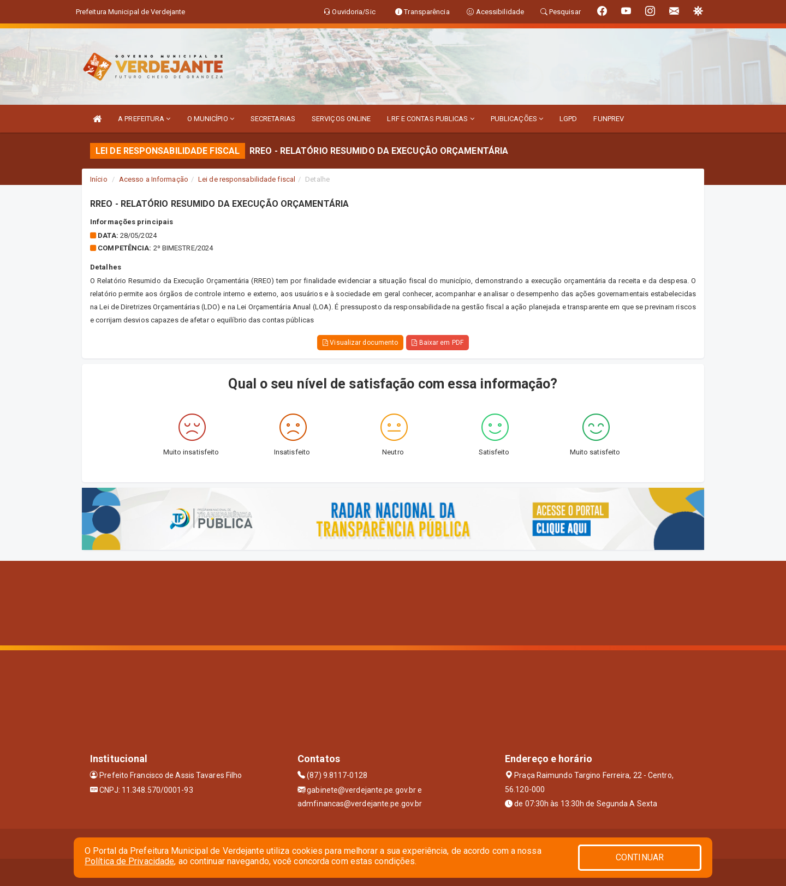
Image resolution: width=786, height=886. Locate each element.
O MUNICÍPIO (210, 119)
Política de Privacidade (129, 861)
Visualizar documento (360, 342)
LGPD (568, 119)
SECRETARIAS (273, 119)
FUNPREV (608, 119)
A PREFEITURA (144, 119)
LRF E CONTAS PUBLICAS (430, 119)
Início (99, 179)
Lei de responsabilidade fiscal (246, 179)
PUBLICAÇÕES (517, 119)
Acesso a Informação (153, 179)
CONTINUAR (640, 857)
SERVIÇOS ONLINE (341, 119)
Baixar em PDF (437, 342)
